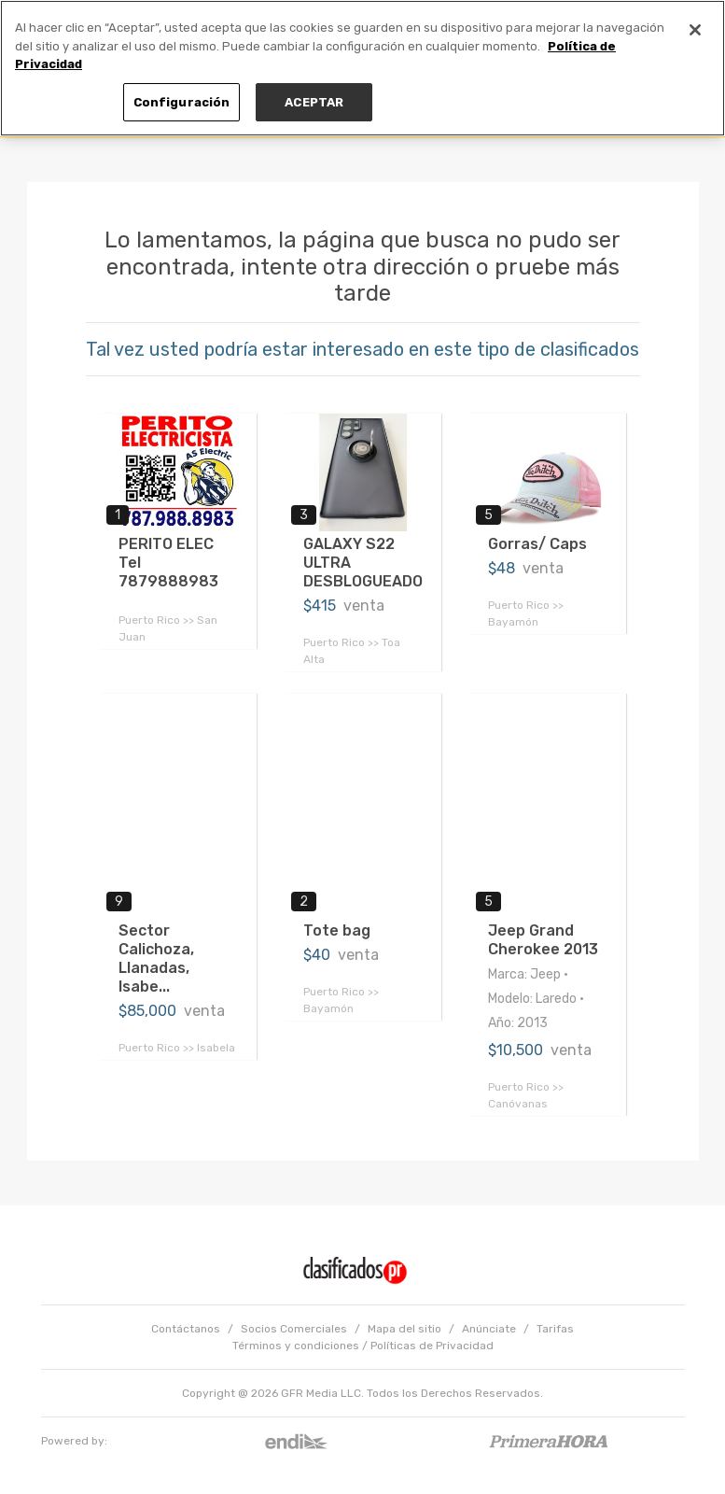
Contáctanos (185, 1328)
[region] (362, 68)
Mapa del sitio (404, 1328)
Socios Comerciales (294, 1328)
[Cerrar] (695, 29)
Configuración (181, 102)
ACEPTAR (314, 102)
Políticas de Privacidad (432, 1345)
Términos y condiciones (295, 1345)
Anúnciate (489, 1328)
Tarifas (555, 1328)
